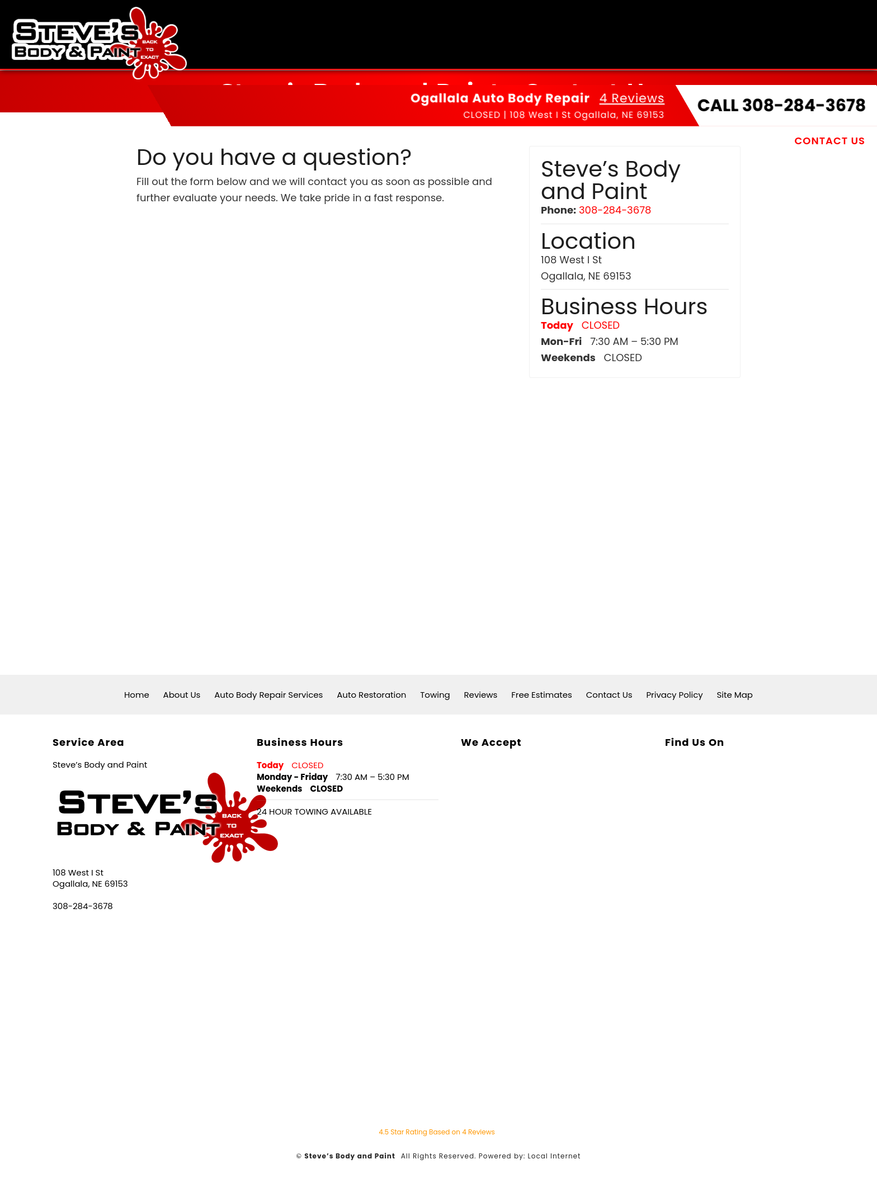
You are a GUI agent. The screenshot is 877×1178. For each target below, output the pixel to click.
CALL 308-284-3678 (781, 104)
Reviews (652, 139)
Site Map (735, 695)
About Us (228, 139)
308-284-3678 (615, 210)
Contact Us (830, 139)
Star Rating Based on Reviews (437, 1132)
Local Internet (554, 1156)
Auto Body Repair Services (350, 139)
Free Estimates (736, 139)
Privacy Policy (674, 695)
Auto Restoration (498, 139)
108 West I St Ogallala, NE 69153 (587, 113)
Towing (590, 139)
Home (170, 139)
